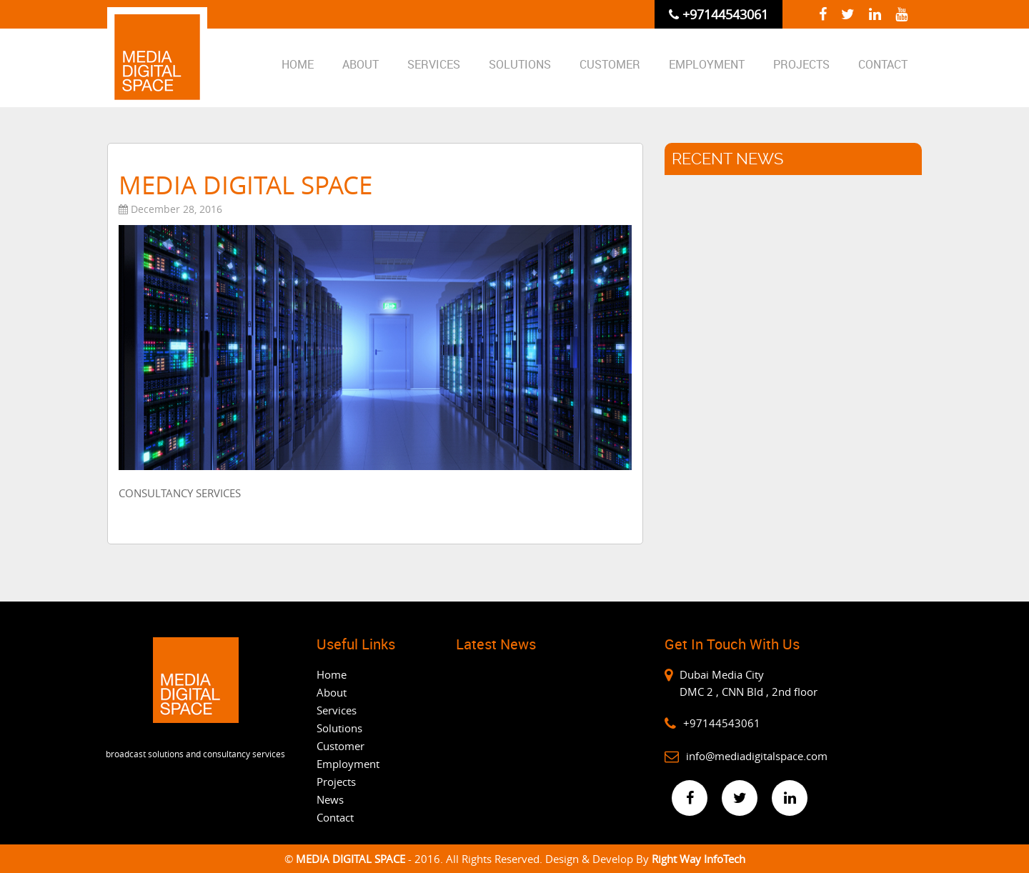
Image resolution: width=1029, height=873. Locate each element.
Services (433, 64)
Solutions (520, 64)
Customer (340, 746)
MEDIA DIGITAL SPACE (352, 859)
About (360, 64)
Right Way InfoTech (698, 859)
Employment (707, 64)
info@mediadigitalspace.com (756, 756)
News (330, 799)
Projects (801, 64)
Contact (883, 64)
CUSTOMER (610, 64)
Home (298, 64)
